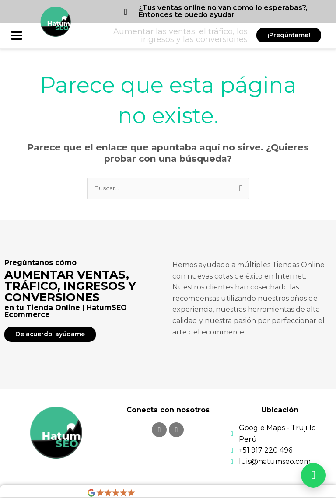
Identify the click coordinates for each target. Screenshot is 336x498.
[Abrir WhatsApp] (313, 475)
